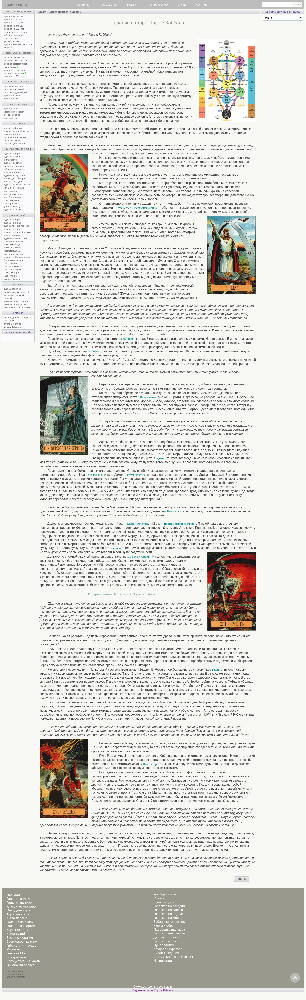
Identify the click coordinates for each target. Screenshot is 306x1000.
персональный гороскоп (15, 60)
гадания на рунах (12, 223)
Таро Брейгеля (17, 914)
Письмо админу (14, 971)
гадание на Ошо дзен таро (17, 185)
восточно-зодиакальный (16, 92)
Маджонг (13, 949)
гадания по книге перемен (16, 226)
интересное (159, 4)
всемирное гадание (13, 241)
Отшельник (95, 474)
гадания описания (12, 289)
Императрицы (176, 511)
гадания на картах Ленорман (18, 232)
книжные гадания (12, 248)
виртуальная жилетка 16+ (16, 292)
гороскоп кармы (11, 99)
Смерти (146, 556)
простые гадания (12, 251)
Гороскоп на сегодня (169, 906)
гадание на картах (13, 163)
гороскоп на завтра (13, 19)
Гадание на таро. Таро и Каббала (153, 990)
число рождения (12, 140)
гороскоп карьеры (12, 95)
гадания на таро (12, 219)
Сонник (159, 898)
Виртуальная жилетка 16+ (173, 957)
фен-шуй (8, 298)
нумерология (18, 123)
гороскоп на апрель (13, 26)
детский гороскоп (12, 41)
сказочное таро (11, 200)
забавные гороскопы (14, 35)
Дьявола (132, 556)
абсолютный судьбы (14, 57)
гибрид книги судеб (13, 181)
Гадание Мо (15, 953)
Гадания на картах (20, 926)
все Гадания (15, 895)
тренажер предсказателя (16, 301)
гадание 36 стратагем (14, 175)
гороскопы (109, 4)
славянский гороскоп (14, 112)
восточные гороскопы (18, 81)
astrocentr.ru (16, 4)
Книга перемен (17, 918)
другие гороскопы (18, 104)
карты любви (11, 67)
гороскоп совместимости (16, 64)
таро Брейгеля (11, 191)
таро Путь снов (11, 203)
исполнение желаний (14, 295)
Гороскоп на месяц (167, 918)
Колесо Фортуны (137, 523)
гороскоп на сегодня (14, 16)
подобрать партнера (15, 73)
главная (84, 4)
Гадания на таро (19, 902)
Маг (128, 207)
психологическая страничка (17, 307)
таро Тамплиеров (12, 197)
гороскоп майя (11, 108)
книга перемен (11, 160)
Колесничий (126, 338)
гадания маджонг (12, 235)
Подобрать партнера (169, 929)
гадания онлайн (18, 215)
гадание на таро (12, 153)
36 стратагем (16, 957)
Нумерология (163, 945)
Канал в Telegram (12, 327)
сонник (201, 4)
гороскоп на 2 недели (14, 70)
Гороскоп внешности (169, 933)
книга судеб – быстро (14, 178)
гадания (133, 4)
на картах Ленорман (14, 166)
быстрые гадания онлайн (18, 149)
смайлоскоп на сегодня (15, 32)
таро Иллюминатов (13, 194)
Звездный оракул (19, 938)
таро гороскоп (10, 118)
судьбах (160, 458)
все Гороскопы (164, 894)
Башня (216, 669)
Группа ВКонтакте (16, 974)
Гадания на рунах (20, 922)
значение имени (12, 134)
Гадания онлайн (18, 899)
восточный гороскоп (13, 86)
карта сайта (9, 320)
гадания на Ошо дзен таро (17, 257)
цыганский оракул (12, 206)
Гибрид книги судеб (21, 945)
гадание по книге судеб (15, 238)
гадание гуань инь (12, 210)
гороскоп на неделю (13, 22)
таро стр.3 (75, 12)
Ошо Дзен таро (18, 910)
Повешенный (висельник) (180, 523)
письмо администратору (16, 317)
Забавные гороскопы (169, 922)
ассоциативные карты (14, 254)
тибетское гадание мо (14, 169)
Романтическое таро (14, 188)
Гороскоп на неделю (168, 914)
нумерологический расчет (16, 131)
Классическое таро (21, 906)
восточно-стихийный (14, 89)
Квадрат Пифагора (167, 949)
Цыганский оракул (20, 965)
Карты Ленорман (19, 930)
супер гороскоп (11, 38)
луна (182, 4)
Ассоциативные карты (23, 961)
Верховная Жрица (145, 207)
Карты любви (163, 925)
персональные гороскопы (18, 53)
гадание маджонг (12, 172)
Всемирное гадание (21, 941)
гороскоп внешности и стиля (18, 44)
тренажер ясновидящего (16, 304)
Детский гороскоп (166, 937)
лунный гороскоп (12, 115)
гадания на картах (13, 229)
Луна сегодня (163, 902)
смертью (115, 548)
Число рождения (166, 953)
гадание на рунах (12, 156)
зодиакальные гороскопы (18, 12)
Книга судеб (15, 934)
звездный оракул (12, 244)
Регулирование (136, 474)
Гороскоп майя (164, 941)
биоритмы (8, 47)
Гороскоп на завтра (168, 910)
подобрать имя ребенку (15, 137)
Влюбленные (148, 397)
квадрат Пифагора (13, 128)
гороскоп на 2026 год (14, 29)
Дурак (120, 207)
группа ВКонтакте (12, 324)
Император (150, 764)
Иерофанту (95, 351)
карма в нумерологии (14, 143)
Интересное (162, 961)
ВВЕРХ (242, 879)
